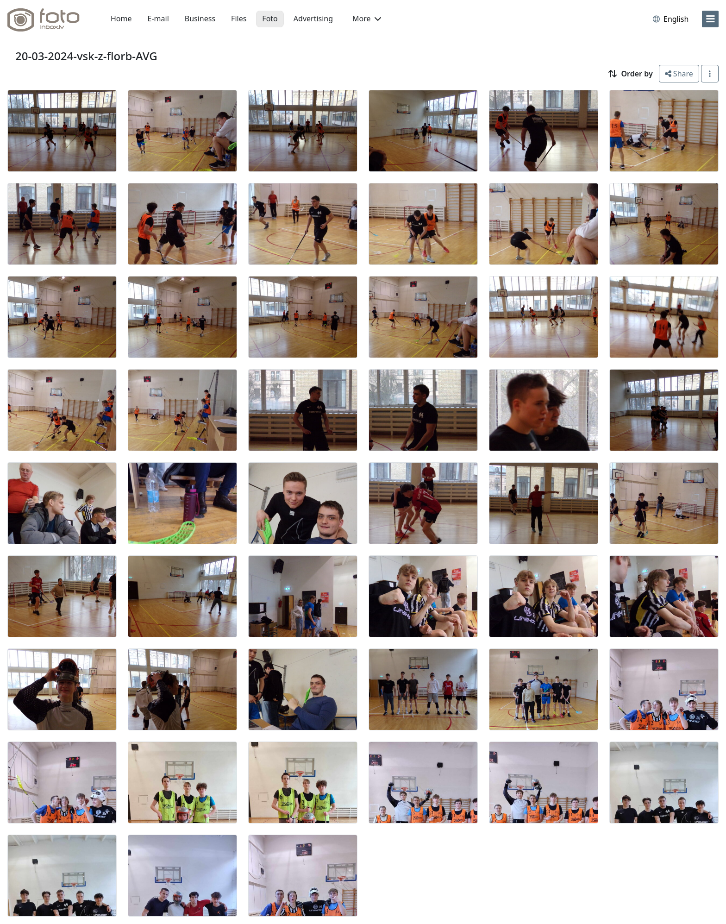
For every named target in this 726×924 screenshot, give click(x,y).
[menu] (710, 19)
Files (238, 18)
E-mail (158, 18)
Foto (269, 18)
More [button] (366, 18)
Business (200, 18)
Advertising (313, 18)
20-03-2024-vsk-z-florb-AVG (86, 55)
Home (121, 18)
